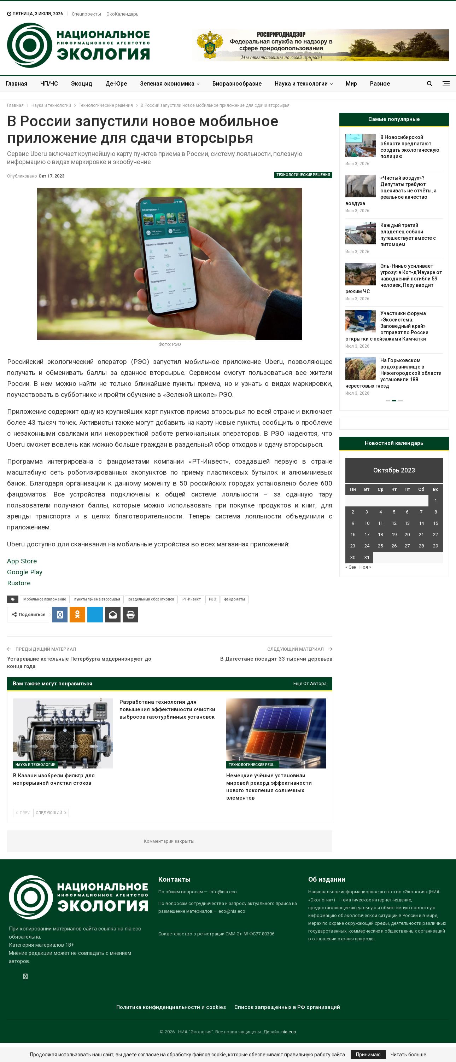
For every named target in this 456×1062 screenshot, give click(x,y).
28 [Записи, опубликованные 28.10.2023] (421, 546)
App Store (22, 561)
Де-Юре (116, 83)
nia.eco (288, 1031)
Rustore (18, 583)
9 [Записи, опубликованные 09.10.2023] (353, 523)
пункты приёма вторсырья (97, 599)
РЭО (212, 599)
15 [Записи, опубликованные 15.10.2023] (435, 523)
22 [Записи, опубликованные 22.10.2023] (435, 534)
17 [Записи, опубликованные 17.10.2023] (366, 534)
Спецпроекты (86, 14)
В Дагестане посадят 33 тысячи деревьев (276, 659)
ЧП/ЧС (49, 83)
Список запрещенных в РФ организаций (287, 1007)
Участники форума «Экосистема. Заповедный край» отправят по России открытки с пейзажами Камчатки (386, 326)
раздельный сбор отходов (151, 599)
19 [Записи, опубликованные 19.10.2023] (394, 534)
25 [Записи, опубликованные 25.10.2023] (380, 546)
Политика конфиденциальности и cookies (171, 1007)
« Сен (350, 567)
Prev (23, 813)
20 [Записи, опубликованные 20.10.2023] (407, 534)
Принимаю (368, 1054)
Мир (351, 83)
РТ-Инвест (191, 599)
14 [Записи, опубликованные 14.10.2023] (421, 523)
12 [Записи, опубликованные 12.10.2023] (394, 523)
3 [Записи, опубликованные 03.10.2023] (367, 512)
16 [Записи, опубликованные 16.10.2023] (352, 534)
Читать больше (408, 1054)
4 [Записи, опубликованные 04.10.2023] (380, 512)
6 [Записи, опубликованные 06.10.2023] (407, 512)
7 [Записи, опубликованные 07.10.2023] (421, 512)
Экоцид (81, 83)
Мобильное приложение (44, 599)
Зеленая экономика (167, 83)
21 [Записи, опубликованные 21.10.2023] (421, 534)
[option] (394, 265)
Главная (16, 83)
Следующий (51, 813)
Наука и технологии (301, 83)
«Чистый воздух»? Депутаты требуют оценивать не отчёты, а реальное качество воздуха (391, 190)
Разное (380, 83)
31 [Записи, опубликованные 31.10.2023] (366, 557)
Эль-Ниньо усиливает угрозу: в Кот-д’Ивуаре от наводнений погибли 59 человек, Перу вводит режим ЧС (393, 278)
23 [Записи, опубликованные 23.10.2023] (352, 546)
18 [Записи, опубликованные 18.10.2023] (380, 534)
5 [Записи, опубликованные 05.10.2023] (394, 512)
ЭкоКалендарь (122, 14)
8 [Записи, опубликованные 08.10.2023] (435, 512)
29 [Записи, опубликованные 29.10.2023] (435, 546)
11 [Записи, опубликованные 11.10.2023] (380, 523)
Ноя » (365, 567)
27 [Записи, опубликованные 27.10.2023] (407, 546)
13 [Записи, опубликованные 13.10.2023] (407, 523)
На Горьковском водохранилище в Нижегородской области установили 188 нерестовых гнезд (393, 373)
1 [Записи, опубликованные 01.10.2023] (435, 500)
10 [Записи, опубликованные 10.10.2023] (366, 523)
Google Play (24, 572)
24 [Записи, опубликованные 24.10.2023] (366, 546)
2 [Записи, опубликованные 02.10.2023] (353, 512)
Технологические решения (303, 175)
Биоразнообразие (237, 83)
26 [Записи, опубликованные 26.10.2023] (394, 546)
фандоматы (234, 599)
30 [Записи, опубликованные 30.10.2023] (352, 557)
